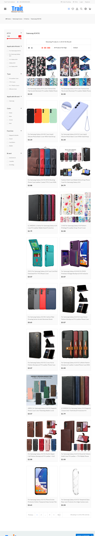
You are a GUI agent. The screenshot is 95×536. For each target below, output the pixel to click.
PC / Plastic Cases (14, 85)
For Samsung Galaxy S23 (14, 55)
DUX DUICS (12, 157)
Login (81, 2)
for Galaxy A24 (13, 59)
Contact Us (37, 529)
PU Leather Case (13, 78)
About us (36, 532)
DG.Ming (11, 164)
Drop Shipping (67, 532)
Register (87, 2)
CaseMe (11, 161)
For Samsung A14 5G (15, 50)
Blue (10, 116)
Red (10, 123)
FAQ (75, 2)
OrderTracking (66, 2)
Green (11, 120)
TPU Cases (12, 82)
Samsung (11, 101)
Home (8, 19)
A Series (26, 19)
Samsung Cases (17, 19)
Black (10, 113)
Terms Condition (53, 532)
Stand (10, 139)
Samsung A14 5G (36, 19)
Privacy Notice (53, 529)
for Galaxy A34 (13, 66)
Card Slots (12, 142)
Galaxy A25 (12, 63)
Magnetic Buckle (13, 135)
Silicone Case (13, 89)
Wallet (11, 146)
